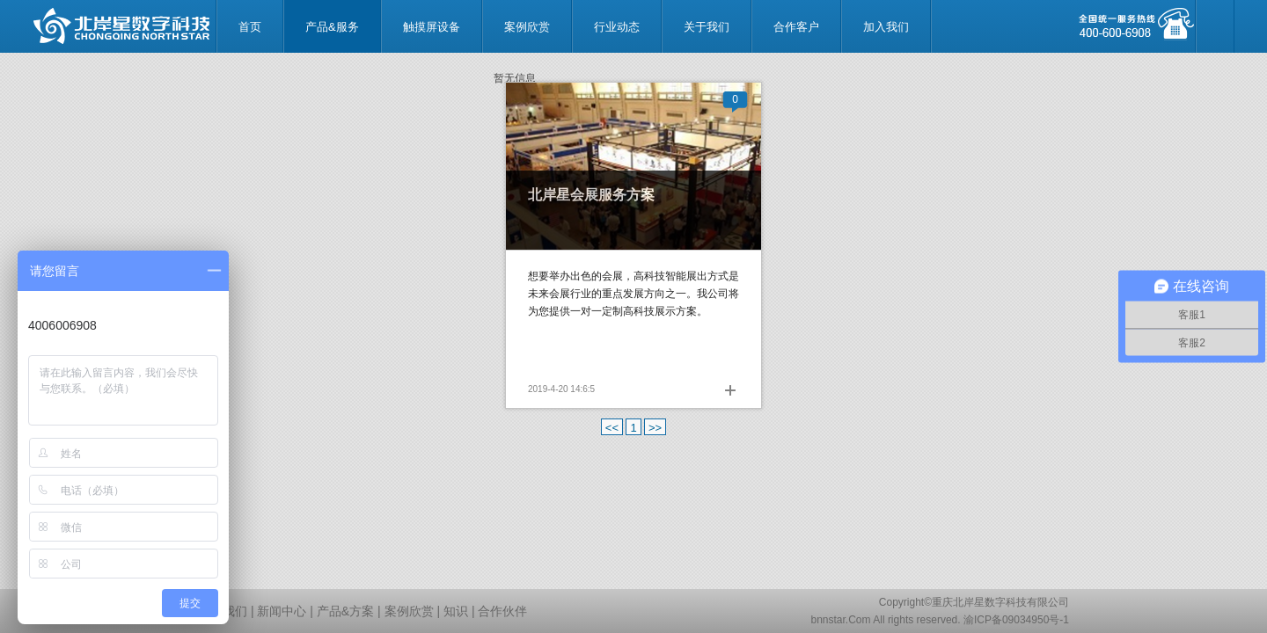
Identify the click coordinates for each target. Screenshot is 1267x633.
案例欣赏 (409, 611)
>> (655, 427)
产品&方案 (345, 611)
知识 (455, 611)
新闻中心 (281, 611)
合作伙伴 (502, 611)
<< (612, 427)
